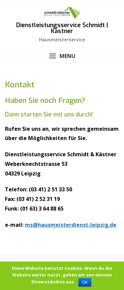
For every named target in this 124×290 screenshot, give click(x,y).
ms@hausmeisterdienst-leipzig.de (70, 224)
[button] (62, 56)
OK (85, 282)
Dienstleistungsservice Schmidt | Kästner (62, 28)
